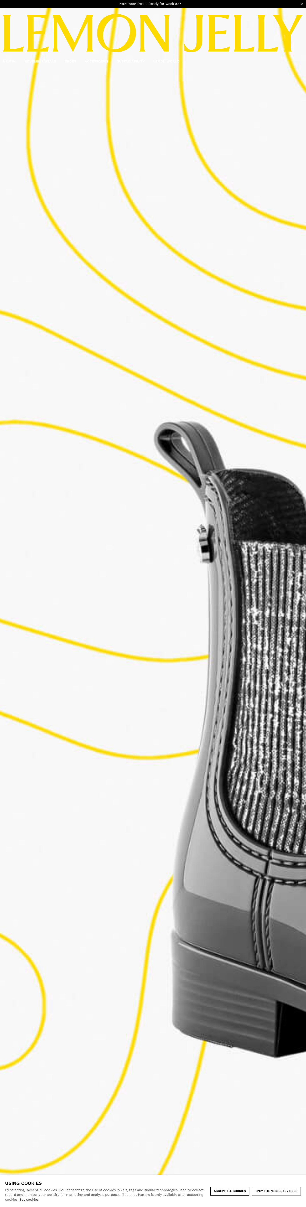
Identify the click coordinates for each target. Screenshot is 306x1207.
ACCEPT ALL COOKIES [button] (230, 1191)
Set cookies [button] (29, 1199)
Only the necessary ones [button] (276, 1191)
